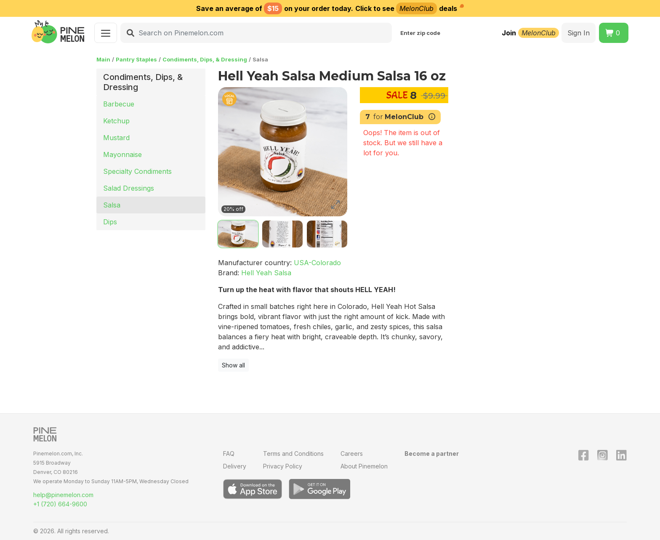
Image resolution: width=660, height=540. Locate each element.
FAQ (228, 453)
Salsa (111, 205)
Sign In (578, 33)
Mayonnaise (122, 154)
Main (103, 59)
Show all (233, 365)
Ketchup (116, 121)
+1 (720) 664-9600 (60, 504)
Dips (110, 222)
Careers (352, 453)
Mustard (116, 137)
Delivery (234, 466)
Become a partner (432, 453)
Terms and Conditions (293, 453)
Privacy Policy (282, 466)
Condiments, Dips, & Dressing (204, 59)
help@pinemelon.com (63, 494)
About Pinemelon (364, 466)
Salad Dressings (128, 188)
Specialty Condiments (137, 171)
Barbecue (118, 104)
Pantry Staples (136, 59)
